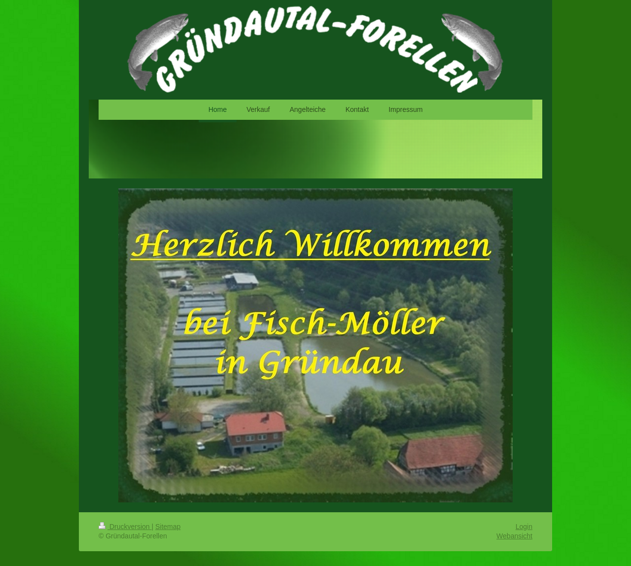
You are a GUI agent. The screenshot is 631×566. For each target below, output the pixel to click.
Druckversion (125, 527)
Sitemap (167, 527)
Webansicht (514, 536)
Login (524, 527)
